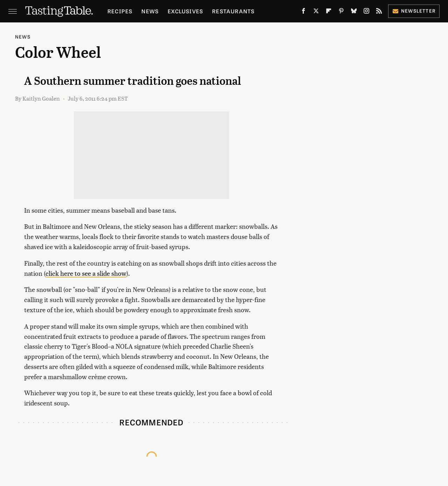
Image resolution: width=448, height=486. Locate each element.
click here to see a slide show (86, 273)
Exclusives (185, 11)
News (150, 11)
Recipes (119, 11)
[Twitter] (316, 12)
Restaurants (233, 11)
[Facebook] (303, 12)
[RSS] (379, 12)
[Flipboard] (328, 12)
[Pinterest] (341, 12)
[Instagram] (366, 12)
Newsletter (414, 10)
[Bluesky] (353, 12)
